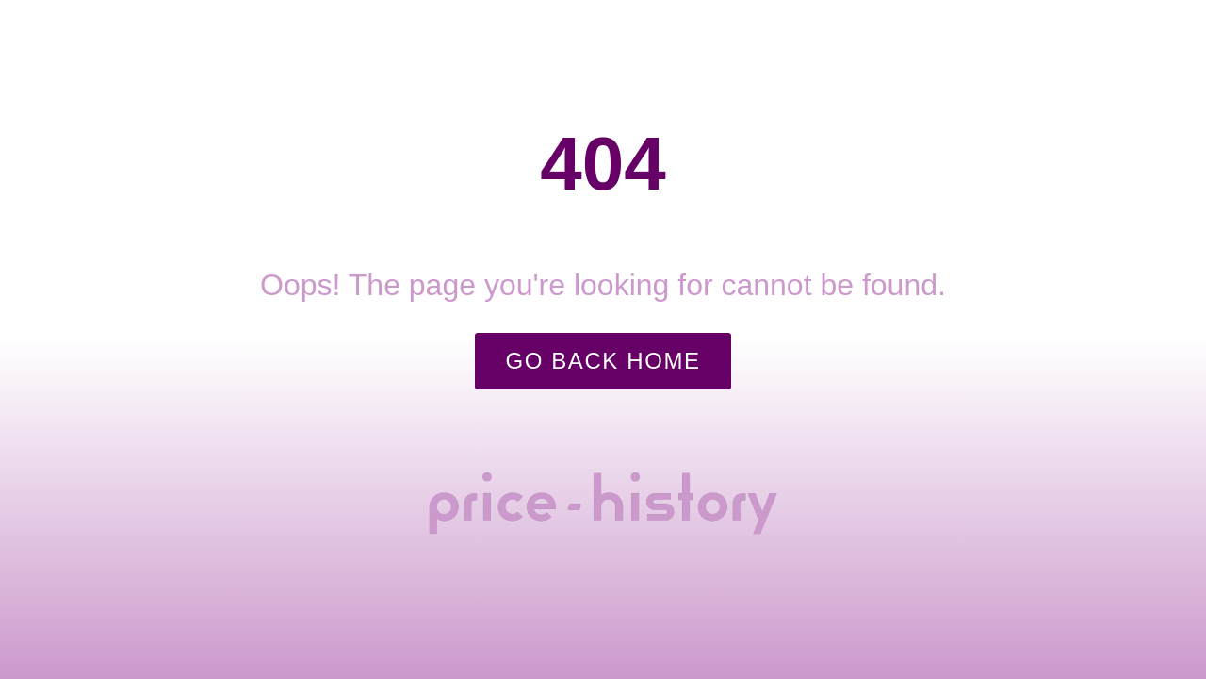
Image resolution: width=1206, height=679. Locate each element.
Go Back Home (602, 360)
